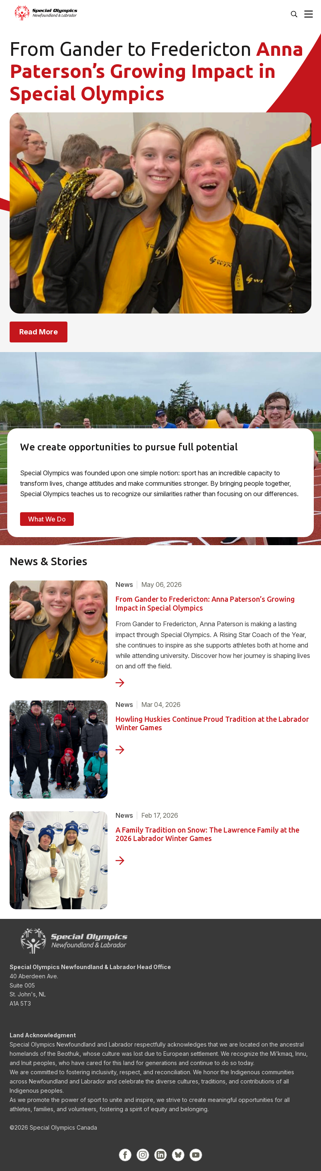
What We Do (47, 519)
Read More (38, 332)
